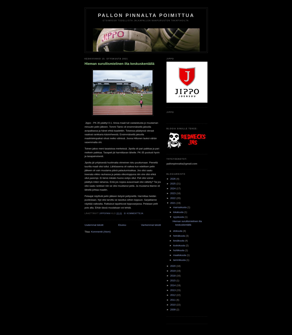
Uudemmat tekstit (94, 225)
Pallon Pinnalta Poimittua (146, 15)
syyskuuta (179, 217)
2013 (173, 290)
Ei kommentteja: (134, 213)
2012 (173, 295)
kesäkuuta (179, 240)
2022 (173, 198)
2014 (173, 285)
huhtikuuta (179, 250)
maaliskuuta (180, 255)
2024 (173, 188)
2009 (173, 309)
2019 (173, 270)
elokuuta (178, 231)
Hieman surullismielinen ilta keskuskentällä (119, 64)
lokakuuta (178, 212)
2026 (173, 178)
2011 (173, 299)
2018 (173, 275)
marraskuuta (180, 207)
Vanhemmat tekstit (151, 225)
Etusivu (122, 225)
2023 (173, 193)
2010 (173, 304)
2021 (173, 203)
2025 (173, 183)
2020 (173, 266)
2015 (173, 280)
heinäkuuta (179, 235)
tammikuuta (179, 260)
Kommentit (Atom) (101, 231)
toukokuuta (179, 245)
